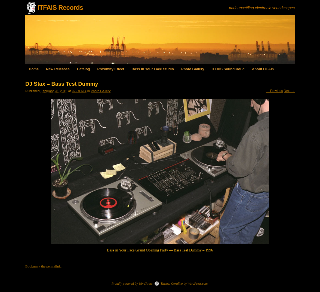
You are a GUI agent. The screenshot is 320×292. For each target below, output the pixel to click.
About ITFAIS (263, 69)
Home (34, 69)
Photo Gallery (192, 69)
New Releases (58, 69)
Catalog (83, 69)
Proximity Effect (110, 69)
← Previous (274, 91)
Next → (289, 91)
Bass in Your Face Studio (153, 69)
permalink (53, 266)
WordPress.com (197, 283)
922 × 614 (79, 91)
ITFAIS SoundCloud (228, 69)
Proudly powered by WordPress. (132, 283)
